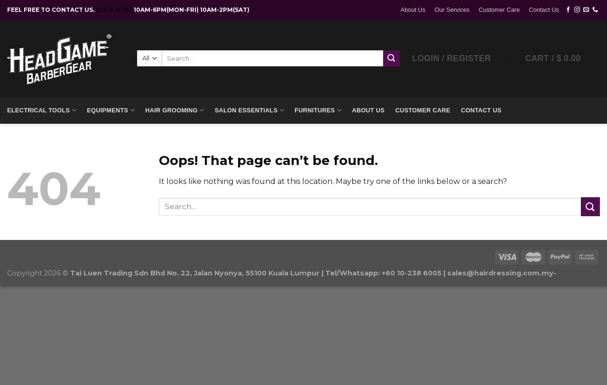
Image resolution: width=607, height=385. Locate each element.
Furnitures (317, 110)
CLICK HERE (115, 9)
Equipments (111, 110)
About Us (412, 9)
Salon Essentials (249, 110)
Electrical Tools (41, 110)
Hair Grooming (174, 110)
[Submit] (590, 206)
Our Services (451, 9)
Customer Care (499, 9)
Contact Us (544, 9)
